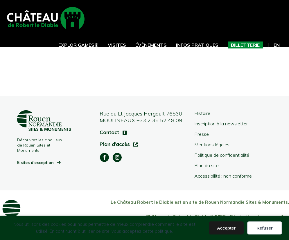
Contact (110, 132)
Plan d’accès (115, 144)
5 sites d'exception (36, 162)
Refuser (264, 227)
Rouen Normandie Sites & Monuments (246, 202)
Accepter (226, 227)
